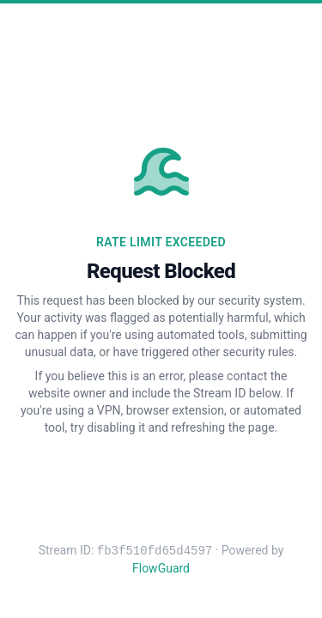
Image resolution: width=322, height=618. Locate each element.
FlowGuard (161, 568)
